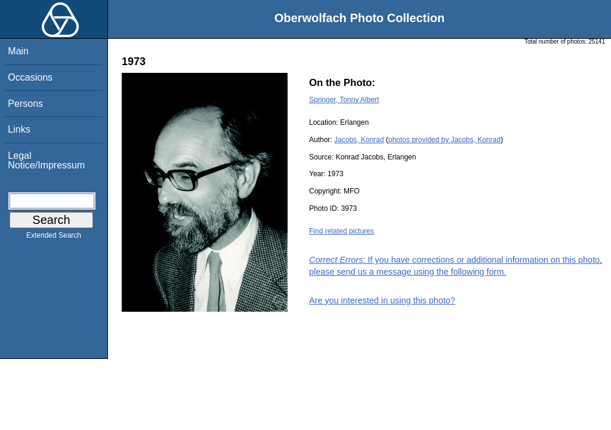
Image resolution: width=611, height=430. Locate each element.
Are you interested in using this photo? (382, 300)
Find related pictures (341, 231)
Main (18, 51)
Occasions (30, 77)
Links (19, 129)
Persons (25, 104)
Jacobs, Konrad (359, 140)
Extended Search (53, 237)
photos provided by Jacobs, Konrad (444, 140)
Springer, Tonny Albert (344, 100)
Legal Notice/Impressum (46, 160)
